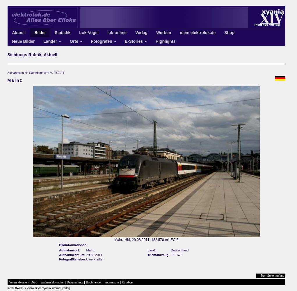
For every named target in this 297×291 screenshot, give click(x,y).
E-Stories (136, 41)
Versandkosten (18, 282)
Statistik (62, 32)
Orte (76, 41)
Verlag (141, 32)
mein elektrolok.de (198, 32)
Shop (229, 32)
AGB (34, 282)
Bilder (40, 32)
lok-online (117, 32)
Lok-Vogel (89, 32)
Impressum (111, 282)
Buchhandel (94, 282)
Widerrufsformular (52, 282)
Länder (52, 41)
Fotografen (103, 41)
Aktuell (19, 32)
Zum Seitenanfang (272, 275)
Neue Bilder (23, 41)
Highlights (165, 41)
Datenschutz (75, 282)
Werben (163, 32)
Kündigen (128, 282)
